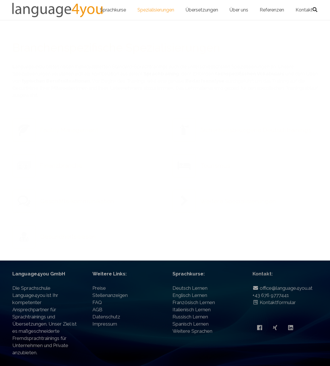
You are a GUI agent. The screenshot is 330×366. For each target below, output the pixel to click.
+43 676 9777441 (271, 295)
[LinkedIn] (291, 327)
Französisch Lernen (193, 302)
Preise (99, 288)
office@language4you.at (282, 288)
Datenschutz (106, 317)
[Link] (57, 10)
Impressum (104, 324)
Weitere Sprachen (192, 331)
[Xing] (275, 327)
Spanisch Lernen (190, 324)
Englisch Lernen (189, 295)
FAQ (97, 302)
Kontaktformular (274, 302)
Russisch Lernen (190, 317)
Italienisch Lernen (191, 309)
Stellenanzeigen (110, 295)
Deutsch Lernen (189, 288)
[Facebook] (260, 327)
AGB (97, 309)
